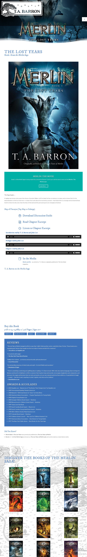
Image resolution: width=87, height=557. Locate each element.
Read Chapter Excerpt (34, 222)
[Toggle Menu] (84, 19)
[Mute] (74, 237)
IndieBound (8, 333)
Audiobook (51, 333)
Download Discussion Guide (37, 215)
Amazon (31, 333)
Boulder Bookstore (20, 333)
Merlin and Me (27, 262)
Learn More (43, 186)
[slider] (41, 236)
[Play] (8, 237)
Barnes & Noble (40, 333)
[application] (43, 237)
